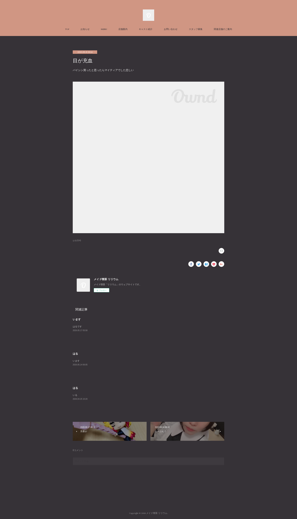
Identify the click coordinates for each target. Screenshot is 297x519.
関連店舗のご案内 (223, 29)
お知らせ (85, 29)
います (77, 319)
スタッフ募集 (195, 29)
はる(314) (77, 240)
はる (75, 353)
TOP (67, 29)
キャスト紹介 (145, 29)
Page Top (148, 498)
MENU (104, 29)
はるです (77, 326)
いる (75, 395)
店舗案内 (122, 29)
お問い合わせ (170, 29)
